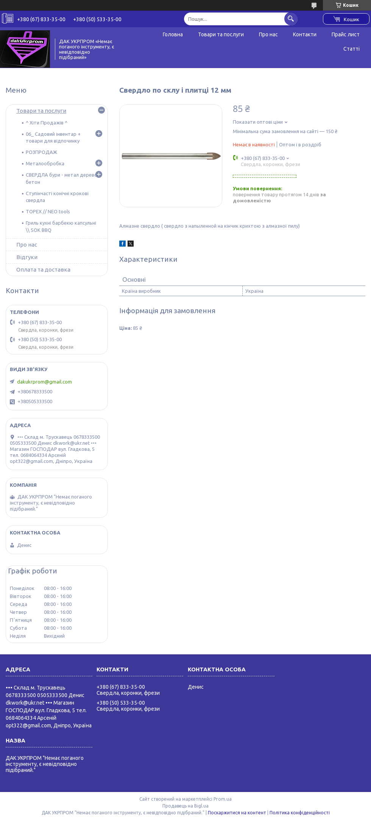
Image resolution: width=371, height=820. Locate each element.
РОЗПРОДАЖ (41, 152)
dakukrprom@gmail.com (44, 381)
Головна (173, 34)
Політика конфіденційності (300, 812)
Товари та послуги (221, 34)
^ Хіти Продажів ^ (46, 122)
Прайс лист (346, 34)
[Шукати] (291, 18)
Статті (351, 49)
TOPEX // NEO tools (48, 211)
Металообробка (45, 163)
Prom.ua (223, 799)
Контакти (304, 34)
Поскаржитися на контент (237, 812)
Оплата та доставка (43, 269)
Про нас (268, 34)
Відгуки (26, 257)
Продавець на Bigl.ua (185, 805)
